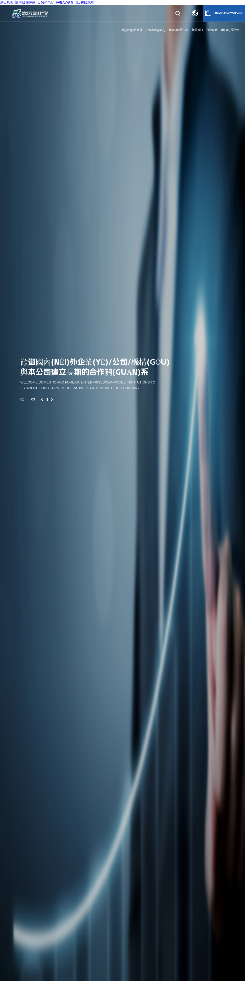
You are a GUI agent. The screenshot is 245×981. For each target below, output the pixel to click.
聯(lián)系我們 (230, 30)
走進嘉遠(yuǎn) (155, 30)
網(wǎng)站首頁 (132, 30)
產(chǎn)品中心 (178, 30)
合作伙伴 (212, 30)
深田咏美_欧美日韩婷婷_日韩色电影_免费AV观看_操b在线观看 (47, 2)
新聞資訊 (197, 30)
